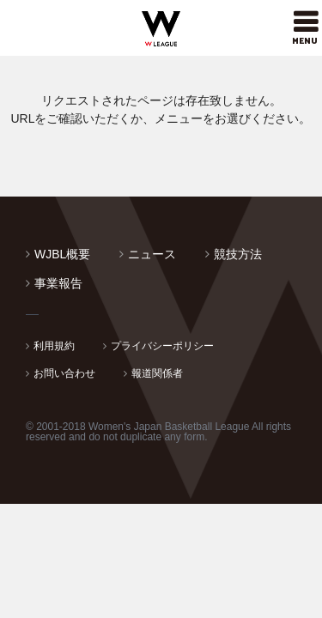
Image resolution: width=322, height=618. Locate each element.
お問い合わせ (64, 373)
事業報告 (58, 283)
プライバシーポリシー (162, 346)
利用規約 (54, 346)
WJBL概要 (62, 254)
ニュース (152, 254)
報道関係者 (157, 373)
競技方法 (238, 254)
